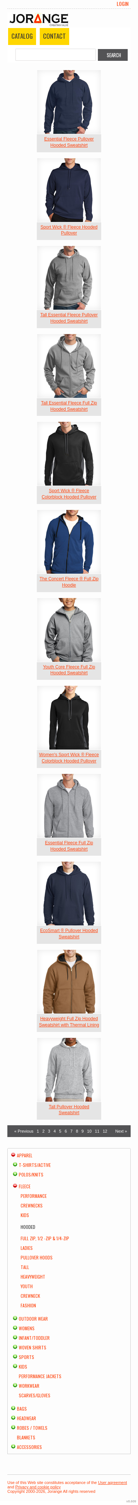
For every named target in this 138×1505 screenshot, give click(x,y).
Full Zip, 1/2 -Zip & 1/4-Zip (45, 1238)
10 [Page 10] (89, 1131)
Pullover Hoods (37, 1257)
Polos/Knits (31, 1174)
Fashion (28, 1305)
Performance (34, 1196)
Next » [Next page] (121, 1131)
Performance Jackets (40, 1376)
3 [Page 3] (49, 1131)
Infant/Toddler (34, 1338)
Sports (26, 1357)
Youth (27, 1286)
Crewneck (30, 1296)
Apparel (24, 1155)
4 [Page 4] (54, 1131)
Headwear (26, 1418)
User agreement (112, 1482)
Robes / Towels (32, 1428)
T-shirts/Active (35, 1165)
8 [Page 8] (77, 1131)
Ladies (27, 1248)
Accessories (29, 1447)
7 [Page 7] (71, 1131)
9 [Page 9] (82, 1131)
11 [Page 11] (97, 1131)
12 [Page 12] (105, 1131)
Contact (54, 36)
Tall (25, 1267)
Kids (25, 1215)
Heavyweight (33, 1276)
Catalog (22, 36)
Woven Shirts (32, 1347)
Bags (22, 1408)
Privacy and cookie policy (38, 1487)
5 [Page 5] (60, 1131)
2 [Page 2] (43, 1131)
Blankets (26, 1437)
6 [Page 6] (66, 1131)
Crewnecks (32, 1205)
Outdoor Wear (33, 1318)
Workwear (29, 1386)
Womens (27, 1328)
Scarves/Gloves (34, 1395)
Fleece (25, 1186)
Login (122, 3)
